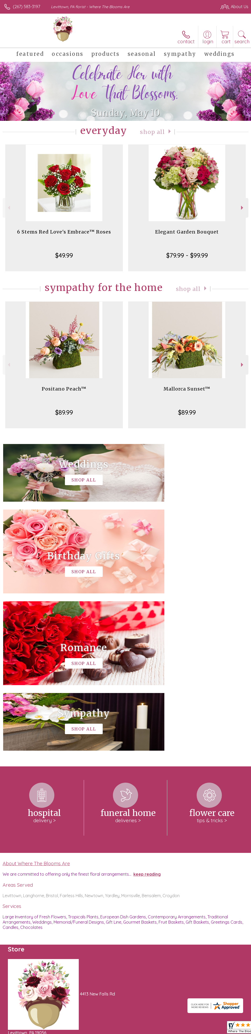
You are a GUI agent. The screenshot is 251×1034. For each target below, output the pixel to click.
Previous (8, 208)
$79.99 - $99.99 (187, 255)
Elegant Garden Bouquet (187, 232)
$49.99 (64, 255)
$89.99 (64, 412)
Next (242, 208)
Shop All (152, 132)
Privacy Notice (159, 1028)
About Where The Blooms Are (36, 706)
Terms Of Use (128, 1028)
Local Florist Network (196, 1028)
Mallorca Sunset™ (187, 389)
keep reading (147, 716)
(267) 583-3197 (26, 6)
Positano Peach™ (64, 389)
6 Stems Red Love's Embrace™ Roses (64, 232)
